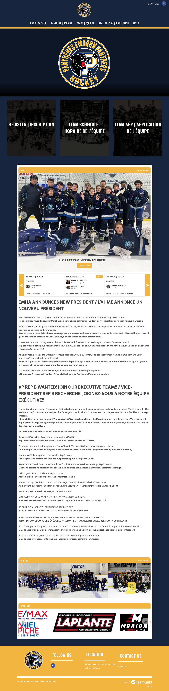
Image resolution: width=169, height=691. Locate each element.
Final (99, 277)
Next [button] (145, 215)
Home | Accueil (38, 23)
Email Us (122, 666)
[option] (84, 222)
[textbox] (84, 339)
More (136, 23)
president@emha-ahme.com (84, 535)
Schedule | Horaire (61, 23)
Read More (84, 265)
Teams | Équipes (85, 23)
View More (142, 170)
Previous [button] (23, 215)
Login (149, 686)
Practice (30, 281)
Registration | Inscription (114, 23)
